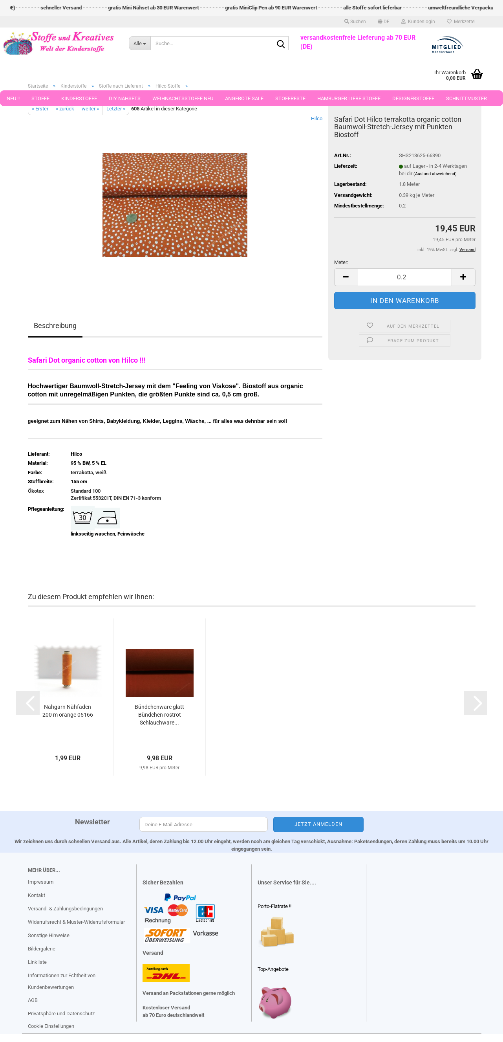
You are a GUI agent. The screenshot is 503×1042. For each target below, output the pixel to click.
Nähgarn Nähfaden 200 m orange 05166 (67, 711)
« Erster (40, 109)
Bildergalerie (41, 949)
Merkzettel (461, 21)
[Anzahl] (405, 277)
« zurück (65, 109)
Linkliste (37, 962)
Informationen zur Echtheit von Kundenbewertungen (61, 981)
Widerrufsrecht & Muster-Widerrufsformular (76, 922)
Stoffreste (290, 98)
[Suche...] (139, 43)
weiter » (90, 109)
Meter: (341, 262)
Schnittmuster (466, 98)
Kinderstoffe (79, 98)
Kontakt (36, 895)
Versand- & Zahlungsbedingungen (65, 909)
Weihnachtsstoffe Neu (182, 98)
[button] (383, 22)
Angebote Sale (244, 98)
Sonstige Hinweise (49, 935)
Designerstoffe (413, 98)
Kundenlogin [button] (418, 21)
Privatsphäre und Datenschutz (61, 1013)
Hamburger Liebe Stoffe (348, 98)
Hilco (316, 118)
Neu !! (13, 98)
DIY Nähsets (125, 98)
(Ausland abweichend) (435, 173)
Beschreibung (55, 325)
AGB (33, 1000)
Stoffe (40, 98)
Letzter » (115, 109)
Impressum (40, 882)
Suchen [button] (355, 21)
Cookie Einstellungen (51, 1026)
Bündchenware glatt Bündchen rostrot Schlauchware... (159, 715)
